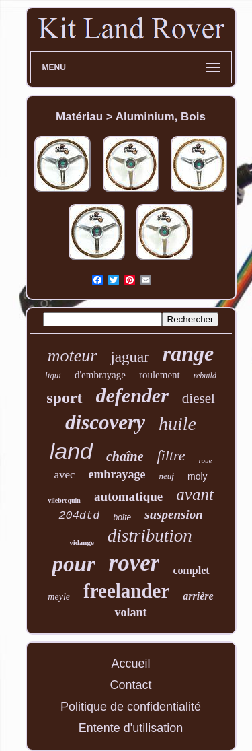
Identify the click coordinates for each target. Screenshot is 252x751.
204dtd (78, 515)
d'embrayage (100, 374)
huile (177, 423)
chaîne (125, 456)
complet (191, 570)
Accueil (130, 663)
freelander (126, 591)
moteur (72, 355)
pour (73, 564)
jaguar (129, 357)
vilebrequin (64, 500)
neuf (166, 476)
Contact (130, 685)
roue (205, 460)
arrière (198, 596)
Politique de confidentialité (130, 706)
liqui (53, 375)
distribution (150, 536)
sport (64, 397)
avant (195, 494)
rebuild (205, 375)
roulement (159, 374)
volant (130, 612)
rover (134, 563)
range (188, 353)
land (71, 451)
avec (64, 474)
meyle (59, 597)
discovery (105, 422)
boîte (122, 517)
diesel (198, 398)
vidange (81, 542)
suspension (173, 514)
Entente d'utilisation (131, 728)
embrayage (117, 474)
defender (132, 395)
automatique (128, 496)
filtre (171, 455)
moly (197, 476)
